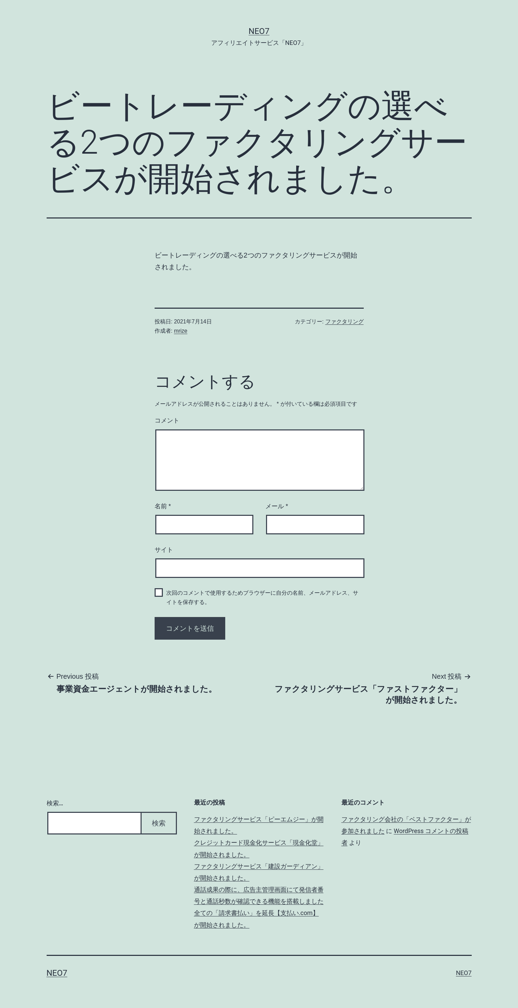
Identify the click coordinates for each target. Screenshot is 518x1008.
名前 (163, 506)
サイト (164, 549)
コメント (167, 420)
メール (276, 506)
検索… (55, 803)
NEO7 (259, 31)
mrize (180, 331)
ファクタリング (344, 321)
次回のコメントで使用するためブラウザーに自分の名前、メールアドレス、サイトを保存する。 (262, 597)
